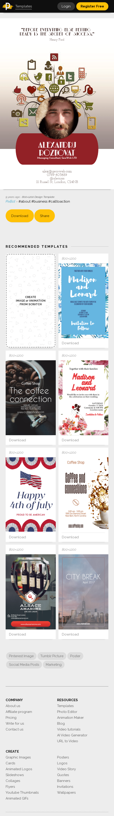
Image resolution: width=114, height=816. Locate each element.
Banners (63, 781)
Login (66, 6)
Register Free (92, 6)
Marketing (54, 665)
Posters (63, 757)
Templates (65, 706)
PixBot (11, 201)
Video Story (66, 769)
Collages (13, 781)
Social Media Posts (24, 665)
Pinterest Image (21, 656)
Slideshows (15, 775)
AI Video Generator (72, 735)
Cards (10, 763)
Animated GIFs (17, 798)
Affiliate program (19, 712)
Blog (61, 723)
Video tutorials (68, 729)
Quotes (63, 775)
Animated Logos (19, 769)
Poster (75, 656)
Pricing (11, 718)
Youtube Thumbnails (22, 793)
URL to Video (67, 741)
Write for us (15, 723)
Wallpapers (66, 793)
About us (13, 706)
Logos (62, 763)
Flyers (10, 787)
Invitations (65, 787)
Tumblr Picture (51, 656)
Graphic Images (18, 757)
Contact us (14, 729)
